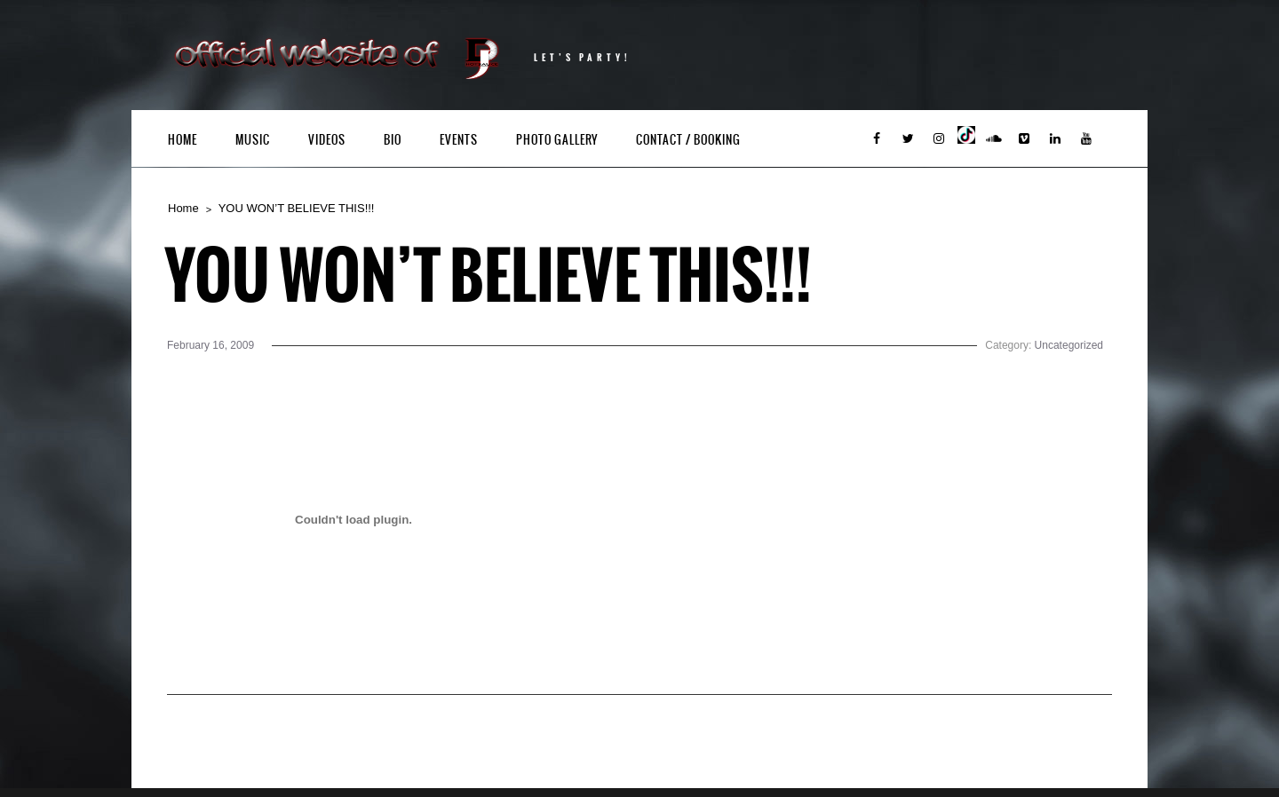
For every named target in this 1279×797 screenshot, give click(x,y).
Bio (392, 139)
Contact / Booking (688, 139)
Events (459, 139)
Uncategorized (1069, 345)
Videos (327, 139)
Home (182, 139)
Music (252, 139)
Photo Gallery (557, 139)
